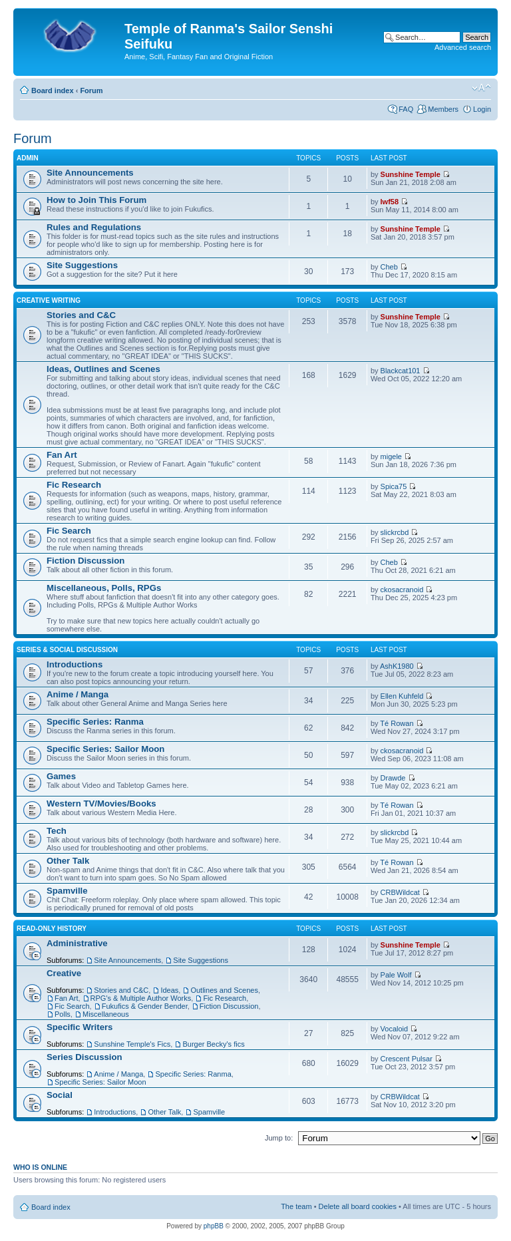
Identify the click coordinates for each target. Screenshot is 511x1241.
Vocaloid (395, 1029)
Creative (64, 973)
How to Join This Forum (96, 200)
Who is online (40, 1167)
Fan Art (62, 455)
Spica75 (394, 486)
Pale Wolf (396, 975)
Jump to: (279, 1138)
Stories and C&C (81, 315)
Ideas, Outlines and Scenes (103, 369)
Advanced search (462, 47)
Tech (57, 831)
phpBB (214, 1226)
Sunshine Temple (410, 174)
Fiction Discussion (85, 561)
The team (296, 1206)
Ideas (169, 990)
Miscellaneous (106, 1014)
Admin (28, 158)
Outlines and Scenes (224, 990)
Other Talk (68, 861)
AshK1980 (397, 666)
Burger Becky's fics (213, 1044)
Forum (91, 90)
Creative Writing (49, 300)
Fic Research (74, 485)
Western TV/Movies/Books (101, 803)
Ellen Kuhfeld (402, 696)
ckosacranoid (402, 590)
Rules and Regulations (94, 227)
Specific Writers (79, 1027)
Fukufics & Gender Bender (145, 1006)
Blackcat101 (401, 371)
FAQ (406, 109)
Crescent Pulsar (406, 1059)
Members (443, 109)
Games (61, 776)
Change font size (481, 88)
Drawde (393, 778)
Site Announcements (90, 173)
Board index (52, 90)
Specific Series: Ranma (95, 722)
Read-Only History (51, 928)
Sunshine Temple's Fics (132, 1044)
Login (482, 109)
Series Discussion (84, 1057)
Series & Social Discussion (67, 649)
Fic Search (69, 531)
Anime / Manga (77, 694)
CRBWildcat (400, 892)
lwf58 (390, 202)
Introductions (74, 664)
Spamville (67, 891)
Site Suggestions (82, 265)
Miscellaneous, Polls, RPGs (104, 588)
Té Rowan (396, 723)
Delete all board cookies (358, 1206)
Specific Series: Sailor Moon (105, 749)
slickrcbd (395, 532)
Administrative (77, 943)
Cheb (389, 267)
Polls (63, 1014)
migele (391, 456)
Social (60, 1095)
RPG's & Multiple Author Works (141, 998)
